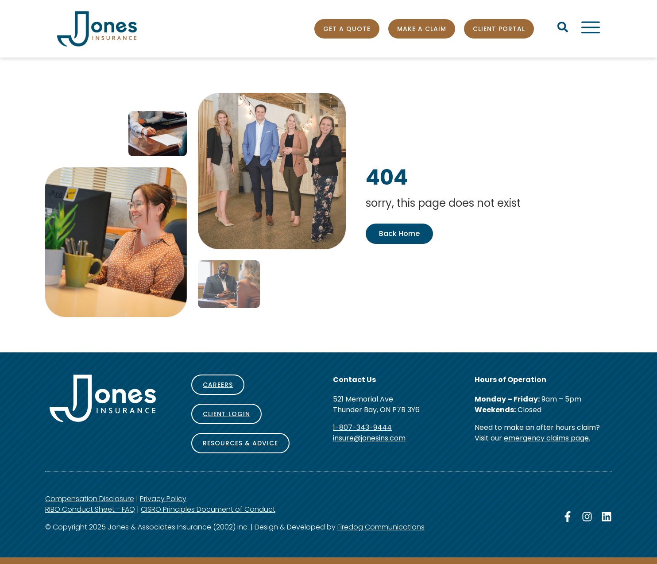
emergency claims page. (547, 438)
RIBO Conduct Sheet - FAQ (90, 509)
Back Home (399, 233)
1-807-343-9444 (362, 427)
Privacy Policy (163, 499)
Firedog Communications (381, 527)
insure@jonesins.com (369, 438)
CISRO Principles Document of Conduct (208, 509)
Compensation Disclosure (89, 499)
